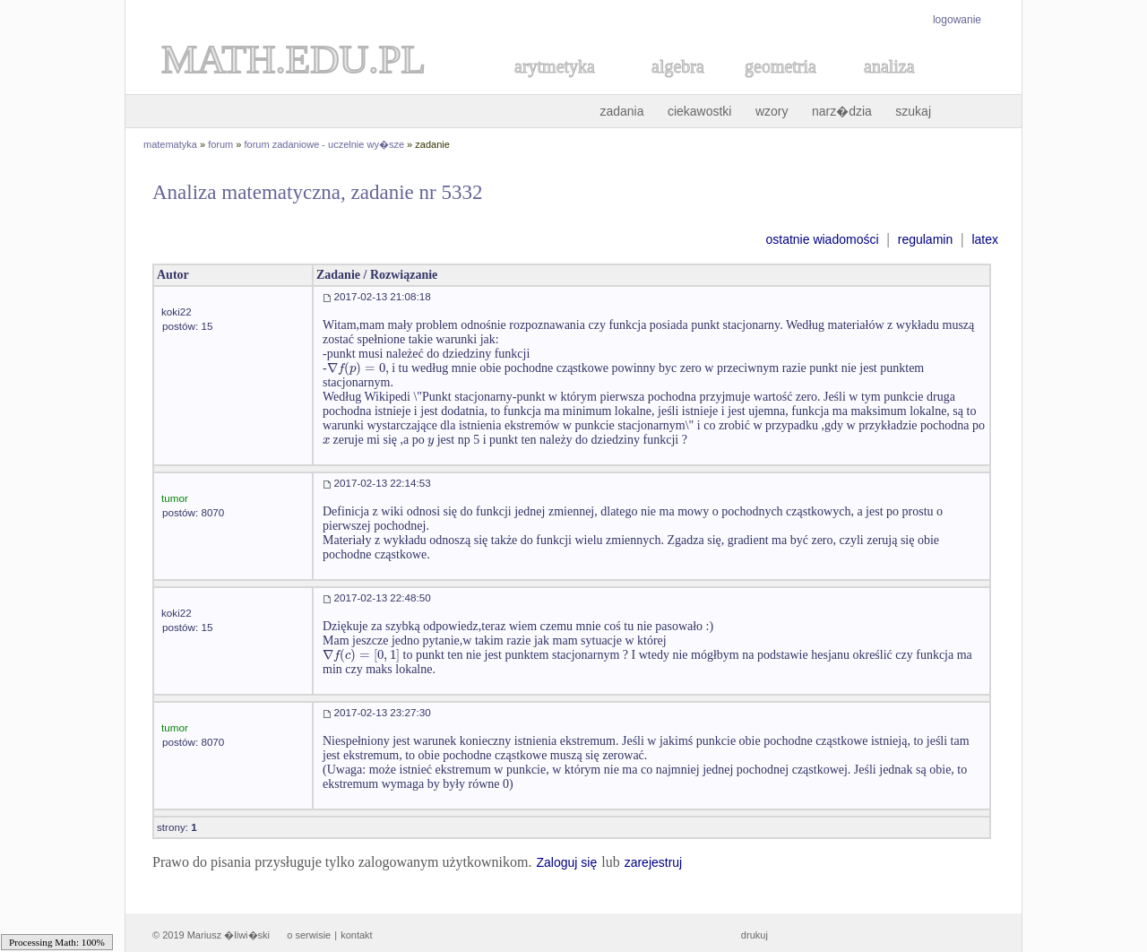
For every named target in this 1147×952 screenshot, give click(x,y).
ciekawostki (700, 111)
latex (984, 239)
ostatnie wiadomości (821, 239)
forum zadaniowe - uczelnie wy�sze (325, 144)
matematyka (170, 144)
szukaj (913, 111)
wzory (772, 111)
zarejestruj (654, 862)
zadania (621, 111)
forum (220, 144)
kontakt (356, 935)
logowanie (957, 19)
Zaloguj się (566, 862)
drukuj (754, 935)
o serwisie (309, 935)
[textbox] (358, 368)
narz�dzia (842, 111)
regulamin (925, 239)
